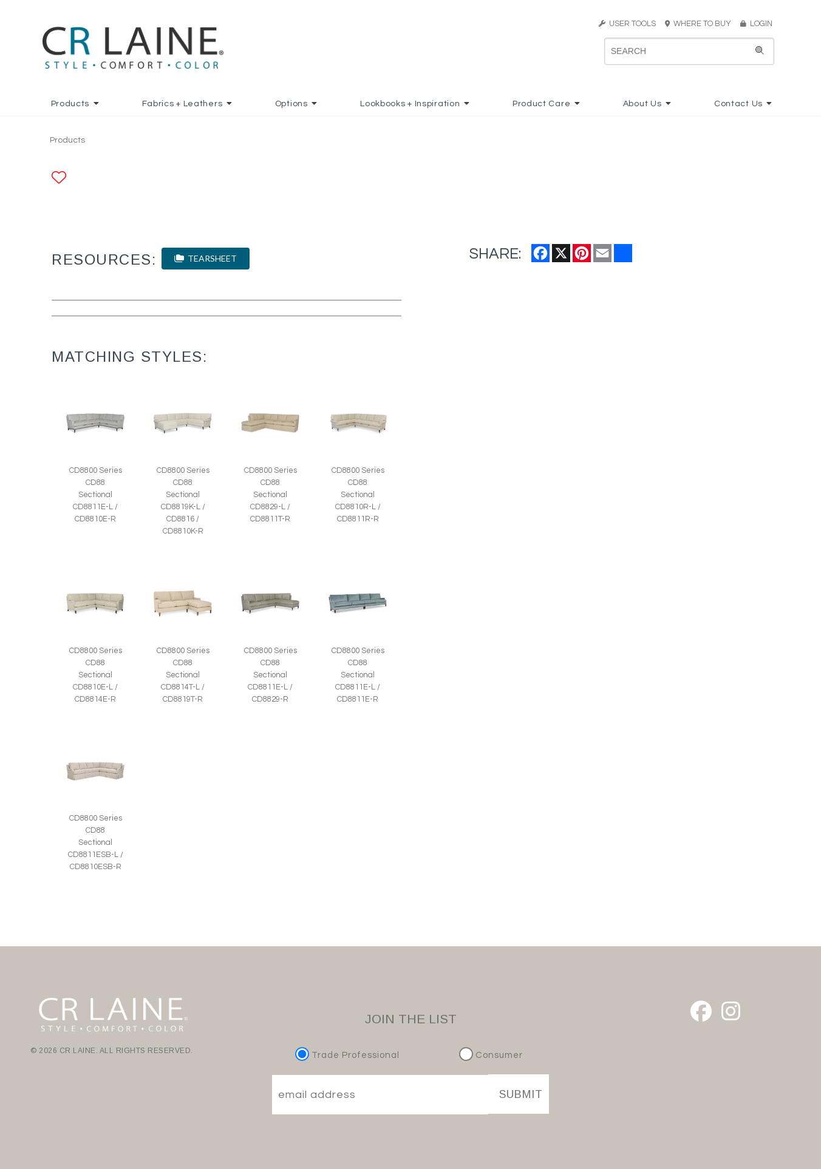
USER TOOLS (627, 23)
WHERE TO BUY (701, 23)
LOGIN (756, 23)
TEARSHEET (205, 258)
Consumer (491, 1055)
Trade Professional (349, 1055)
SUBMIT (521, 1094)
